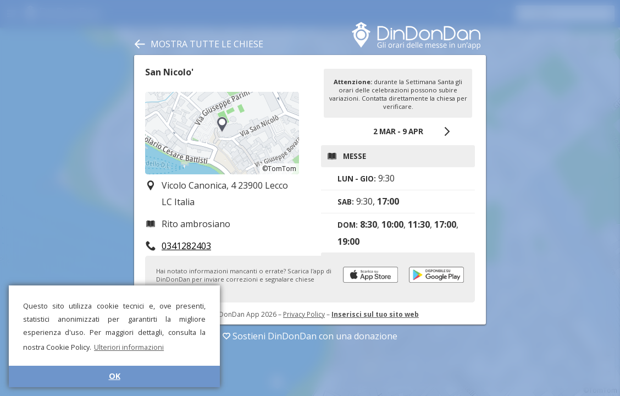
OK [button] (114, 376)
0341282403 (186, 246)
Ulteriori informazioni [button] (129, 347)
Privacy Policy (304, 314)
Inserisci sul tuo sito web (375, 314)
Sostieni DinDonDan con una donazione (310, 336)
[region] (222, 133)
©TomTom (279, 168)
